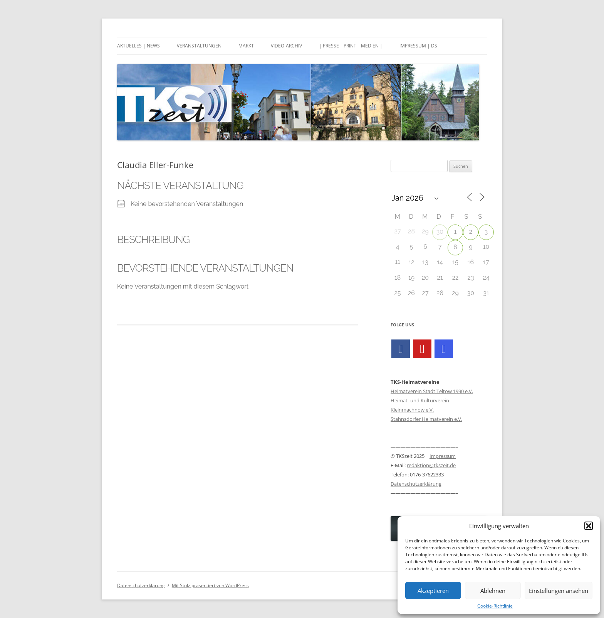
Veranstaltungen (199, 45)
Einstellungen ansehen (558, 590)
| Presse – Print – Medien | (351, 45)
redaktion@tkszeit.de (431, 465)
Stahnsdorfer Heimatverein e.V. (426, 418)
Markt (246, 45)
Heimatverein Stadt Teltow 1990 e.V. (432, 391)
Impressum (443, 456)
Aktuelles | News (138, 45)
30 (439, 231)
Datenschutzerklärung (416, 483)
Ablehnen (492, 590)
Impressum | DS (418, 45)
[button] (588, 526)
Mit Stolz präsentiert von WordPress (210, 585)
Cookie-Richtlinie (495, 606)
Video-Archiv (286, 45)
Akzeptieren (433, 590)
